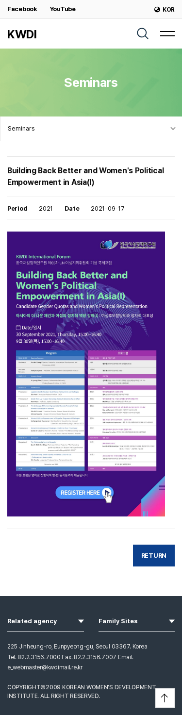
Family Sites (137, 620)
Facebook (22, 9)
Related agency (45, 620)
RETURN (153, 555)
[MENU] (167, 33)
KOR (164, 10)
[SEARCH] (143, 33)
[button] (165, 698)
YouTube (63, 9)
